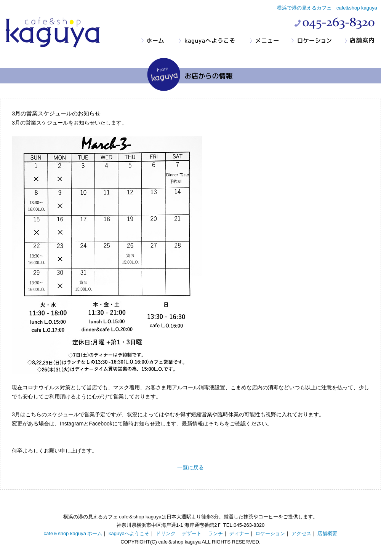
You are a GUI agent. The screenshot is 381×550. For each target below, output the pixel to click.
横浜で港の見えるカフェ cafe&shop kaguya (327, 8)
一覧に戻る (190, 467)
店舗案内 (362, 40)
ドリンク (166, 533)
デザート (192, 533)
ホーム (159, 40)
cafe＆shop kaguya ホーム (73, 533)
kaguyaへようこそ (214, 40)
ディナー (239, 533)
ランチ (215, 533)
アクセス (301, 533)
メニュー (270, 40)
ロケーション (317, 40)
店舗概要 (327, 533)
